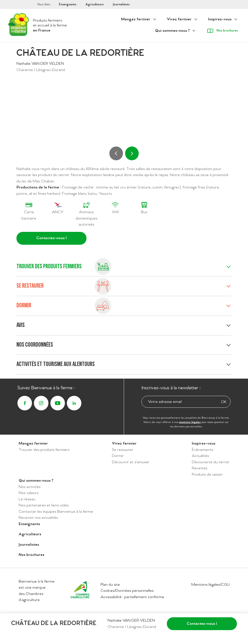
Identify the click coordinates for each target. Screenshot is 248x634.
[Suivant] (132, 153)
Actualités (200, 455)
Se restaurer (122, 449)
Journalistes (121, 4)
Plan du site (110, 584)
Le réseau (27, 499)
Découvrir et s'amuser (130, 462)
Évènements (202, 449)
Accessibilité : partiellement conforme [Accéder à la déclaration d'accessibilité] (132, 597)
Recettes (199, 468)
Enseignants (67, 4)
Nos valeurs (29, 493)
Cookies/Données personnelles (127, 590)
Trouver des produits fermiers (44, 449)
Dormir (118, 455)
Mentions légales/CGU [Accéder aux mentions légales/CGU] (210, 584)
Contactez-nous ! (51, 238)
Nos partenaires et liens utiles (44, 505)
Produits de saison (207, 474)
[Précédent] (116, 153)
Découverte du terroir (211, 462)
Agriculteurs (94, 4)
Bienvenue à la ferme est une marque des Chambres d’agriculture (36, 591)
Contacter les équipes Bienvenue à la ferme (56, 511)
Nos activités (29, 486)
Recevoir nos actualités (38, 517)
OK (223, 402)
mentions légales (190, 422)
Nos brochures (31, 554)
